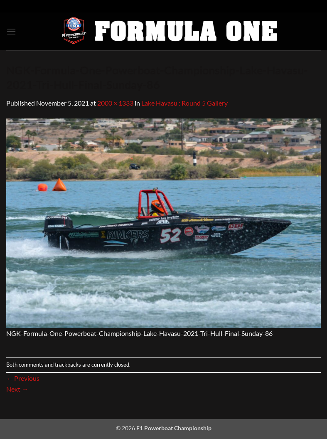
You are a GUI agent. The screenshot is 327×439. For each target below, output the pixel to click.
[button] (11, 31)
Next (17, 389)
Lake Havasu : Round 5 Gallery (184, 103)
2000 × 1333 (115, 103)
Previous (22, 378)
